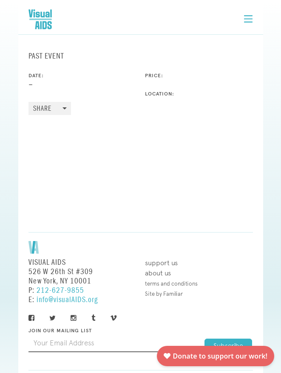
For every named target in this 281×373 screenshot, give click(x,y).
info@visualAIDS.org (67, 299)
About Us (158, 273)
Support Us (161, 263)
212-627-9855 (60, 290)
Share (42, 109)
